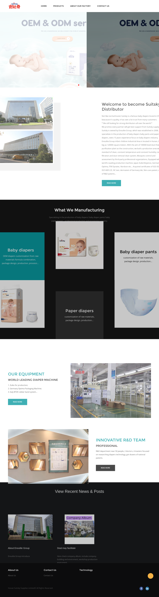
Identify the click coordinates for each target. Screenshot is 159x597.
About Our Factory (80, 6)
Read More (17, 441)
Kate (150, 576)
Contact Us (103, 6)
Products (58, 6)
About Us (12, 575)
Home (44, 6)
